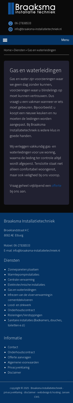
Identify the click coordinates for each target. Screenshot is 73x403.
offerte (56, 185)
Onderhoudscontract (21, 310)
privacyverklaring (13, 392)
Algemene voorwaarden (23, 362)
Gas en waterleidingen (22, 290)
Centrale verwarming (21, 279)
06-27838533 (23, 23)
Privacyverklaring (18, 367)
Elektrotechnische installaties (26, 284)
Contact (13, 347)
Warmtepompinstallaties (23, 274)
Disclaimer (14, 372)
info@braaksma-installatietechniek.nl (38, 29)
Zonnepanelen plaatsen (23, 269)
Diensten (19, 50)
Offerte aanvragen (19, 357)
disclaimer (29, 392)
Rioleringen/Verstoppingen (25, 315)
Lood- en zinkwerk (19, 305)
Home (8, 50)
